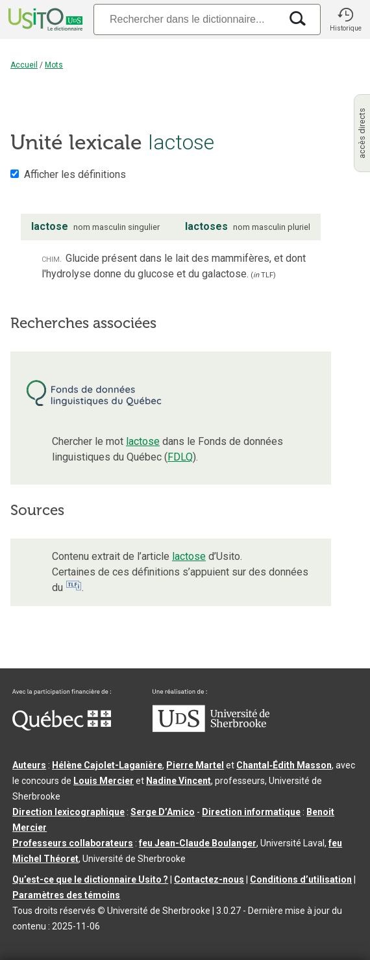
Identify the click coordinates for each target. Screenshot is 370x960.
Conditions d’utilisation (301, 879)
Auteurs (29, 765)
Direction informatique (251, 812)
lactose (143, 441)
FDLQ (180, 457)
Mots (54, 64)
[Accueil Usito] (44, 19)
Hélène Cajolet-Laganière (107, 765)
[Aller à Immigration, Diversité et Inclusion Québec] (61, 727)
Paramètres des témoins (66, 895)
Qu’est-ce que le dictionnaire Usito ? (90, 879)
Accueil (24, 64)
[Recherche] (187, 19)
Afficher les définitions (75, 174)
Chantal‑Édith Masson (284, 765)
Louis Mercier (103, 781)
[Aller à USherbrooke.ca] (211, 729)
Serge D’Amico (162, 812)
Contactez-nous (209, 879)
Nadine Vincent (178, 781)
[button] (345, 19)
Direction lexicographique (68, 812)
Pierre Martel (195, 765)
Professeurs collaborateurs (72, 843)
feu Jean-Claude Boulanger (197, 843)
